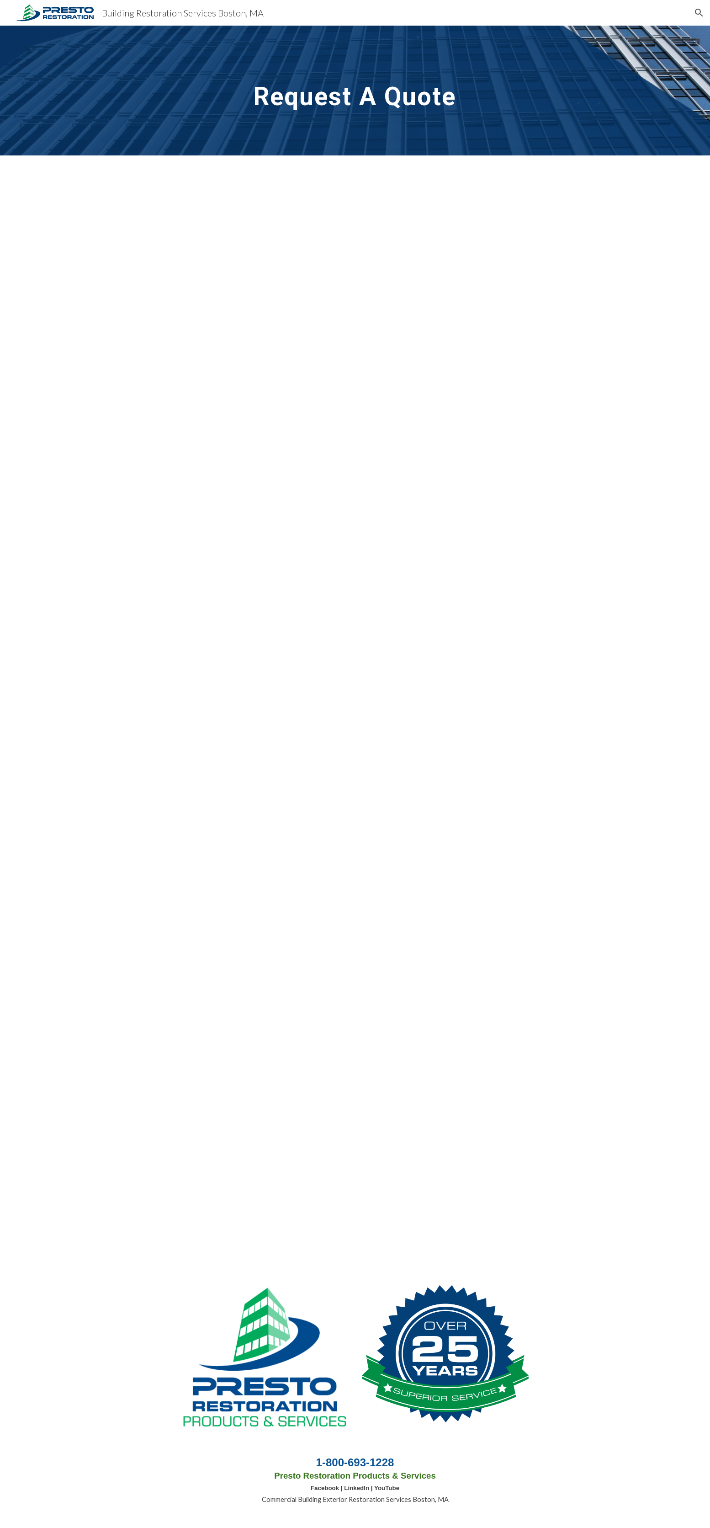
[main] (355, 90)
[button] (699, 13)
